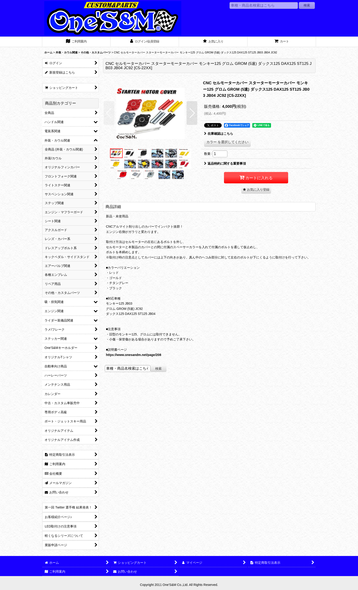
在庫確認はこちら (218, 133)
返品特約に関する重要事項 (225, 163)
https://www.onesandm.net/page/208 (133, 355)
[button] (109, 113)
